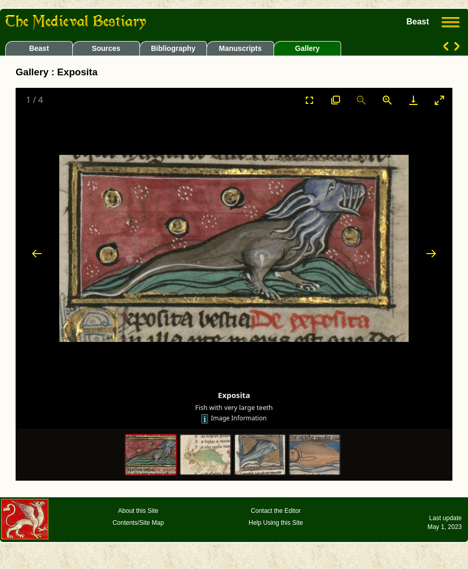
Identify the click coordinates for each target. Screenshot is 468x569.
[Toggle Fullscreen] (309, 100)
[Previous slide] (37, 253)
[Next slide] (431, 253)
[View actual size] (335, 100)
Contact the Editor (276, 510)
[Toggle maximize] (439, 100)
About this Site (138, 510)
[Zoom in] (387, 100)
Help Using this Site (276, 522)
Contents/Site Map (138, 522)
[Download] (413, 100)
